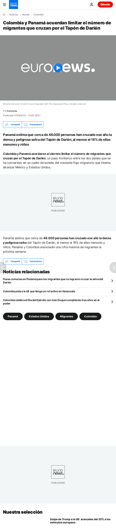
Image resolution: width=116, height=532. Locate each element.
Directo (105, 4)
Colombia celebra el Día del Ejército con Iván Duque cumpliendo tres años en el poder (51, 301)
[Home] (4, 14)
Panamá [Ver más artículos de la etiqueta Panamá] (13, 316)
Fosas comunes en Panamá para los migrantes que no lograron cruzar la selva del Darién (53, 280)
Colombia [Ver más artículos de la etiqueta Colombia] (90, 316)
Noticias (13, 14)
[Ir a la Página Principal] (13, 4)
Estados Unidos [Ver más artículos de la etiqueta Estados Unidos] (39, 316)
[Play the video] (58, 67)
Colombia (39, 14)
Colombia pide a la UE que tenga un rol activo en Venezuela (39, 291)
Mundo (25, 14)
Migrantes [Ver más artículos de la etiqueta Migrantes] (66, 316)
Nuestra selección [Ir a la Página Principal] (23, 512)
